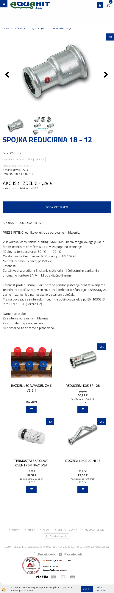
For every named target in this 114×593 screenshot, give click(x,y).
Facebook (44, 554)
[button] (106, 75)
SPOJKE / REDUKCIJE (61, 28)
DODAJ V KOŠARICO (57, 207)
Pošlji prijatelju (36, 159)
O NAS (46, 529)
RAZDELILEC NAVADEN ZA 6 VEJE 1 (31, 388)
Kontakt (31, 529)
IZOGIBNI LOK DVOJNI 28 (82, 460)
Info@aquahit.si (101, 547)
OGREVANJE (19, 28)
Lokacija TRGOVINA (67, 529)
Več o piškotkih (101, 589)
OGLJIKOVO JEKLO (38, 28)
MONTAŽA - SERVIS (94, 529)
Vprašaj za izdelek (14, 159)
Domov (6, 28)
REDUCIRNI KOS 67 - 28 (83, 385)
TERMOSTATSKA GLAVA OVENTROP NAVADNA (31, 463)
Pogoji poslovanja (58, 536)
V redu (86, 589)
